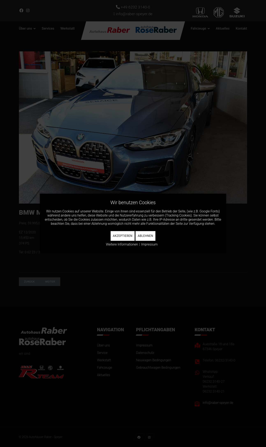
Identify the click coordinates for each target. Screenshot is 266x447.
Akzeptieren (122, 235)
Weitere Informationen (122, 244)
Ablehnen (145, 235)
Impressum (149, 244)
